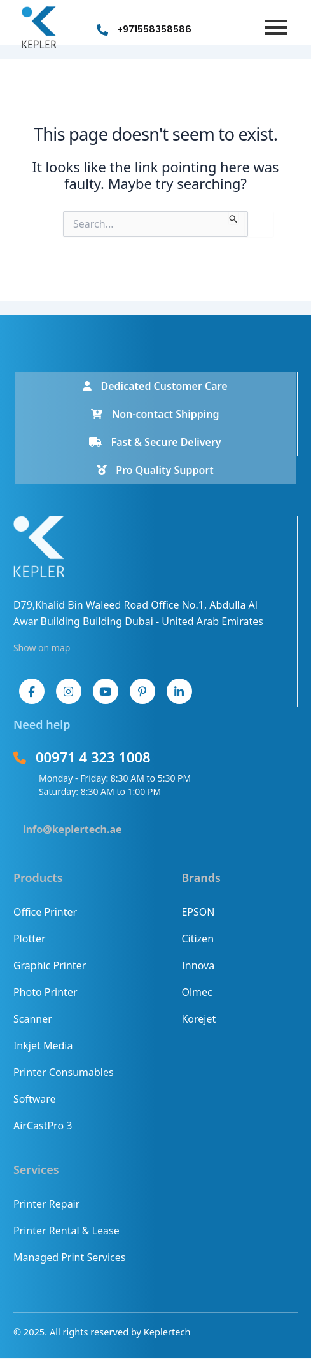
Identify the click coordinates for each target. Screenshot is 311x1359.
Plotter (29, 939)
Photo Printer (45, 992)
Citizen (197, 939)
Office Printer (45, 912)
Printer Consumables (63, 1072)
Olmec (196, 992)
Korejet (198, 1019)
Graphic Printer (49, 965)
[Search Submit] (233, 217)
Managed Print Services (69, 1257)
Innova (197, 965)
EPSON (197, 912)
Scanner (32, 1019)
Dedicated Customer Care (155, 386)
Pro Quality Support (155, 470)
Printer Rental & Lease (66, 1231)
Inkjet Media (43, 1045)
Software (34, 1099)
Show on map (42, 648)
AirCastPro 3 (42, 1126)
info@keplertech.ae (72, 829)
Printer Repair (46, 1204)
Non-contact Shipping (155, 414)
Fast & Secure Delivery (155, 442)
